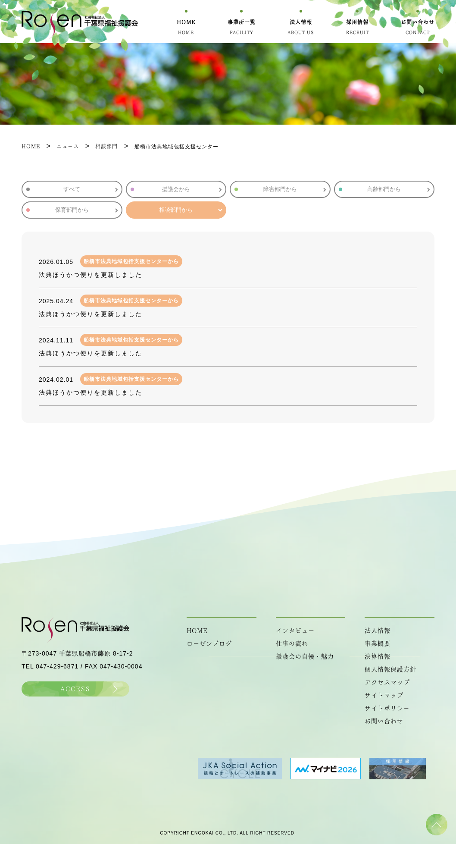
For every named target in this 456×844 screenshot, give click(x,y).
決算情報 (377, 656)
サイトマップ (384, 695)
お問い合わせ (384, 721)
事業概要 (377, 643)
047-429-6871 (57, 666)
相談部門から (190, 210)
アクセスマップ (387, 682)
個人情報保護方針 (390, 669)
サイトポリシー (387, 708)
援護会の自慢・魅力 (305, 656)
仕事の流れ (292, 643)
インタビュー (295, 631)
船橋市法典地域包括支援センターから (131, 261)
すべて (90, 189)
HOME (197, 631)
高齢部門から (398, 189)
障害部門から (294, 189)
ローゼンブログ (209, 643)
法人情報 (377, 631)
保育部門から (86, 210)
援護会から (192, 189)
